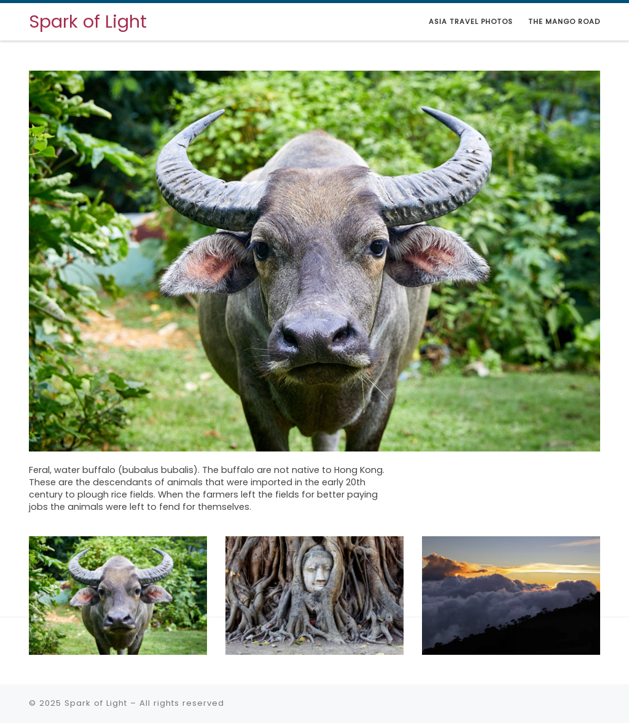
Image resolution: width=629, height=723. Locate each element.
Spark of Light (95, 703)
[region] (314, 316)
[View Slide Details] (314, 261)
